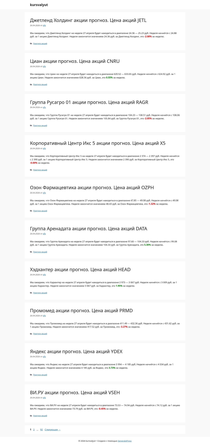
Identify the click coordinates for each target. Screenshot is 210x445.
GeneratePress (125, 441)
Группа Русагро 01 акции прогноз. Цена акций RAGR (89, 102)
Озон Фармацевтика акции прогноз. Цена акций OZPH (92, 187)
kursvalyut (39, 4)
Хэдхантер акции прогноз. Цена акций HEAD (80, 269)
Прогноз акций (40, 43)
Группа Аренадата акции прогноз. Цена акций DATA (88, 228)
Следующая (53, 429)
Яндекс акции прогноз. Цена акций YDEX (76, 351)
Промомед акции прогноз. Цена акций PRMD (81, 310)
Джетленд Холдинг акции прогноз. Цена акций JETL (88, 20)
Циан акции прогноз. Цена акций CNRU (75, 61)
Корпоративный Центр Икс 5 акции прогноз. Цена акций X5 (98, 143)
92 (41, 429)
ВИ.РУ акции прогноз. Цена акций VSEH (75, 392)
